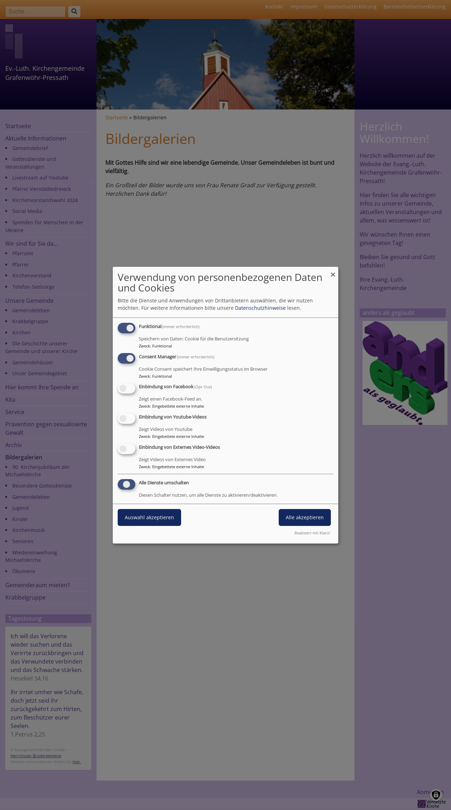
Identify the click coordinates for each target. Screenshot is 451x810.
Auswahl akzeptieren (149, 517)
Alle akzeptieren (305, 517)
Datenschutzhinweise (260, 307)
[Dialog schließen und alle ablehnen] (333, 270)
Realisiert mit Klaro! (312, 532)
